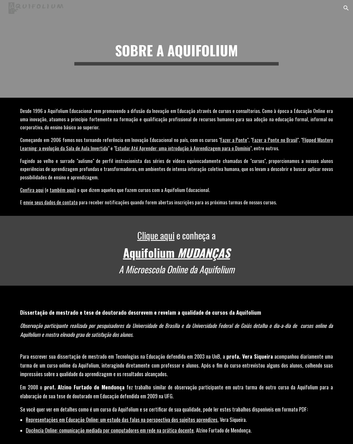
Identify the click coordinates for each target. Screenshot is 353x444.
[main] (176, 49)
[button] (346, 8)
